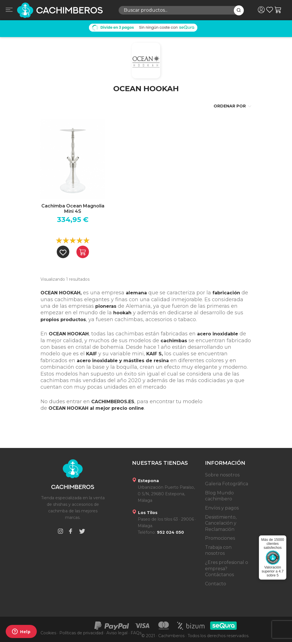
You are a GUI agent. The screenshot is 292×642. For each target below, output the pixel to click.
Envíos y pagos (222, 508)
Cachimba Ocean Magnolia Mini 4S (72, 208)
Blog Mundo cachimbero (219, 496)
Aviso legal (116, 632)
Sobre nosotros (222, 475)
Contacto (215, 583)
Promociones (220, 538)
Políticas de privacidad (81, 632)
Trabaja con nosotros (218, 550)
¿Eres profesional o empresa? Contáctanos (226, 568)
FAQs (136, 632)
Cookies (48, 632)
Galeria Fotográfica (226, 483)
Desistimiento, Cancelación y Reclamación (220, 523)
